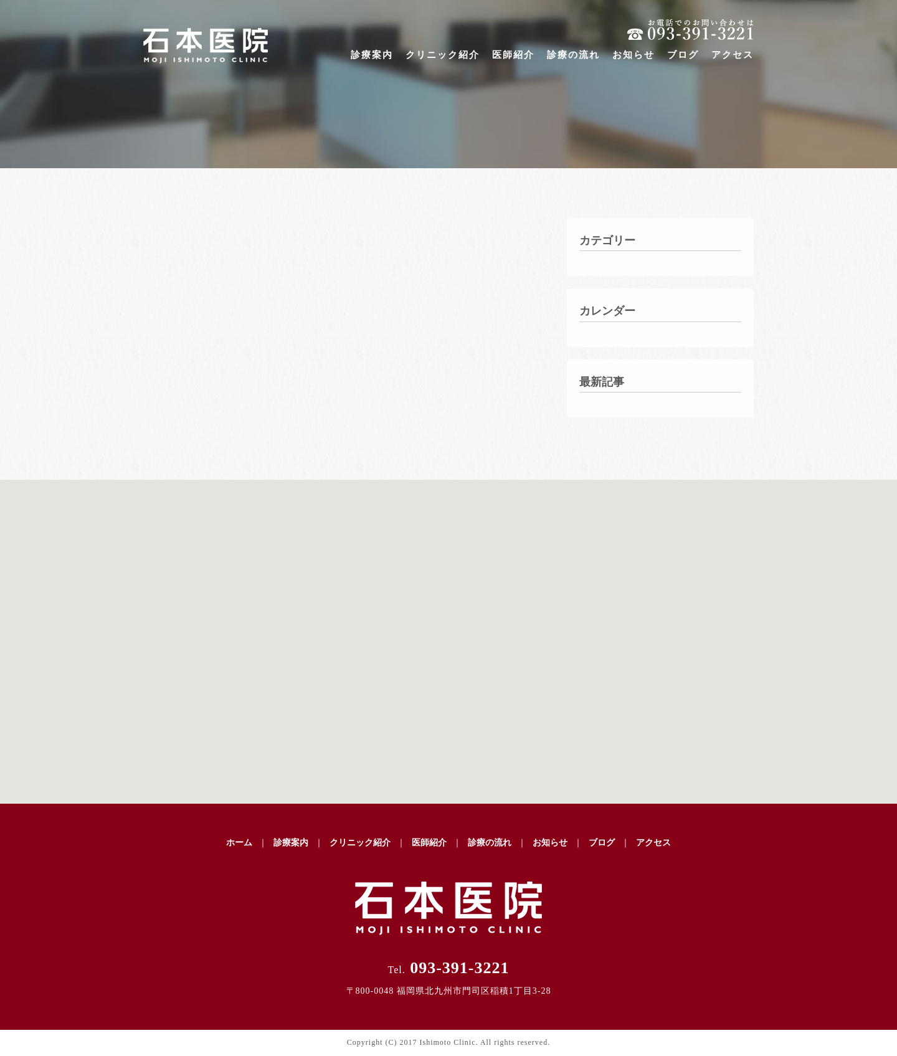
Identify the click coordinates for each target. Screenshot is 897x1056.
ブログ (683, 55)
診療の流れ (573, 55)
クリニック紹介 (443, 55)
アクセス (732, 55)
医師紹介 (513, 55)
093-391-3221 (448, 968)
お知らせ (633, 55)
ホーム (239, 842)
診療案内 (372, 55)
